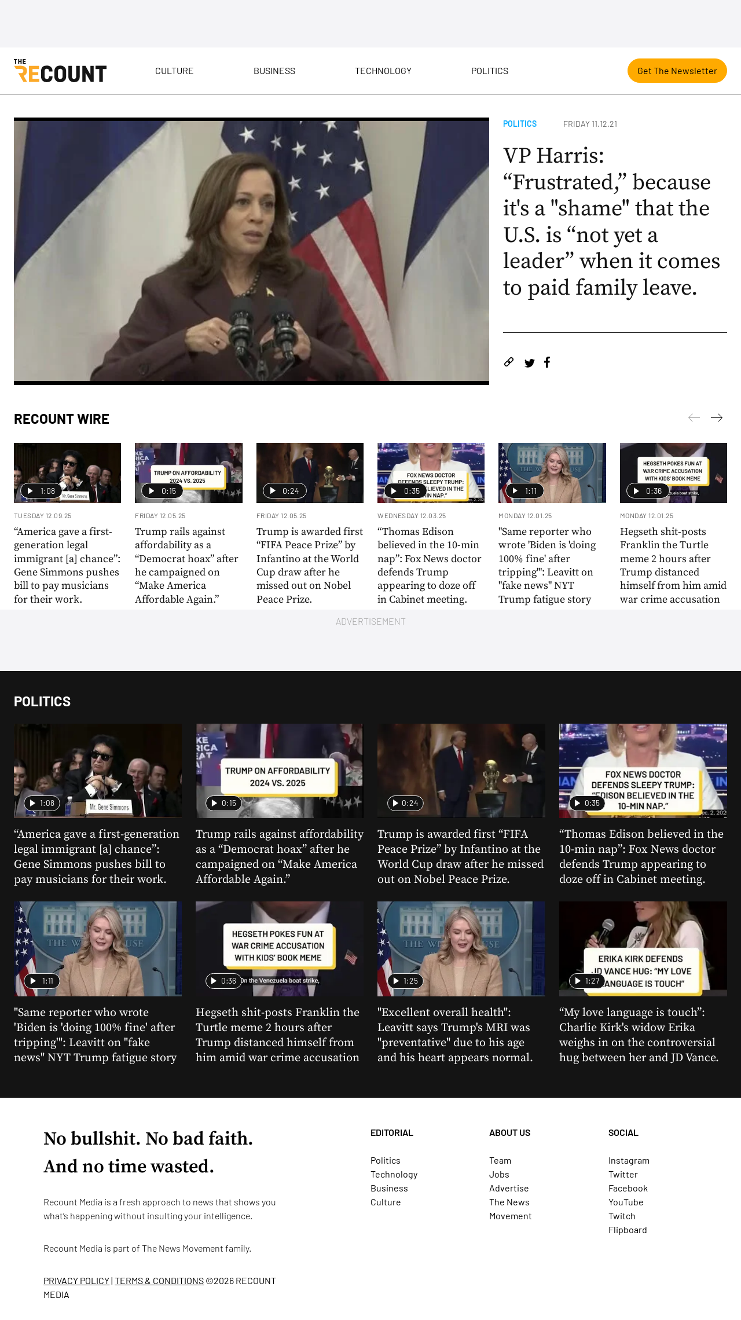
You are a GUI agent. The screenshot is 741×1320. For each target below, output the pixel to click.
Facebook (628, 1187)
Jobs (499, 1173)
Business (274, 70)
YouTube (626, 1201)
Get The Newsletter (677, 70)
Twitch (622, 1215)
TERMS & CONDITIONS (159, 1280)
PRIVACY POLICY (76, 1280)
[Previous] (716, 419)
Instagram (629, 1159)
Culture (174, 70)
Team (500, 1159)
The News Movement (182, 1247)
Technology (383, 70)
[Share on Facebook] (547, 363)
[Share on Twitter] (529, 363)
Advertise (509, 1187)
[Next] (694, 419)
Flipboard (627, 1229)
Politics (489, 70)
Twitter (623, 1173)
